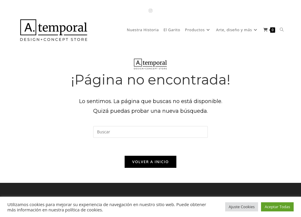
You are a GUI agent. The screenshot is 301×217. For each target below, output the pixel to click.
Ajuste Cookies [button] (242, 206)
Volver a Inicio (150, 161)
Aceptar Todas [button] (277, 206)
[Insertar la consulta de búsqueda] (150, 132)
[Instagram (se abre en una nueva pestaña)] (150, 10)
